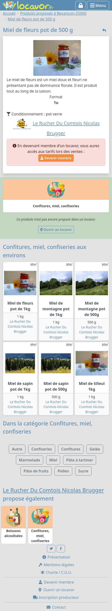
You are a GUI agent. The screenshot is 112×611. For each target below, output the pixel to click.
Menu (98, 5)
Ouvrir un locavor (56, 229)
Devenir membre (55, 158)
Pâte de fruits (36, 471)
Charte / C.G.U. (56, 572)
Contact (56, 607)
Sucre (83, 471)
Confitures (70, 449)
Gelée (94, 449)
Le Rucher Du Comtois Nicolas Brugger (20, 326)
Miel (53, 460)
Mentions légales (56, 564)
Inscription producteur (56, 597)
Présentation (56, 557)
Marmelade (29, 460)
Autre (17, 449)
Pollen (63, 471)
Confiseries (41, 449)
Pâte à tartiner (79, 460)
